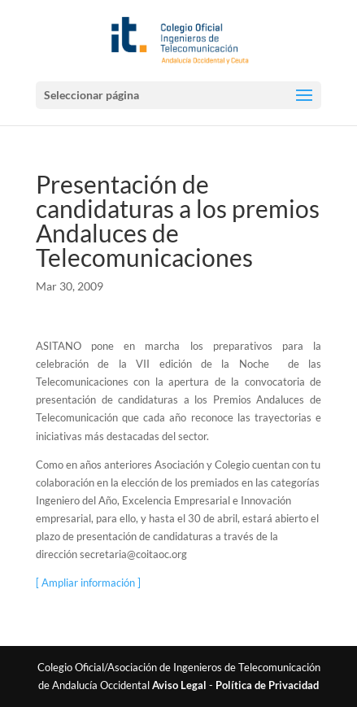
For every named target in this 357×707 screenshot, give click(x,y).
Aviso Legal (179, 685)
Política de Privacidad (267, 685)
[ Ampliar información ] (88, 582)
